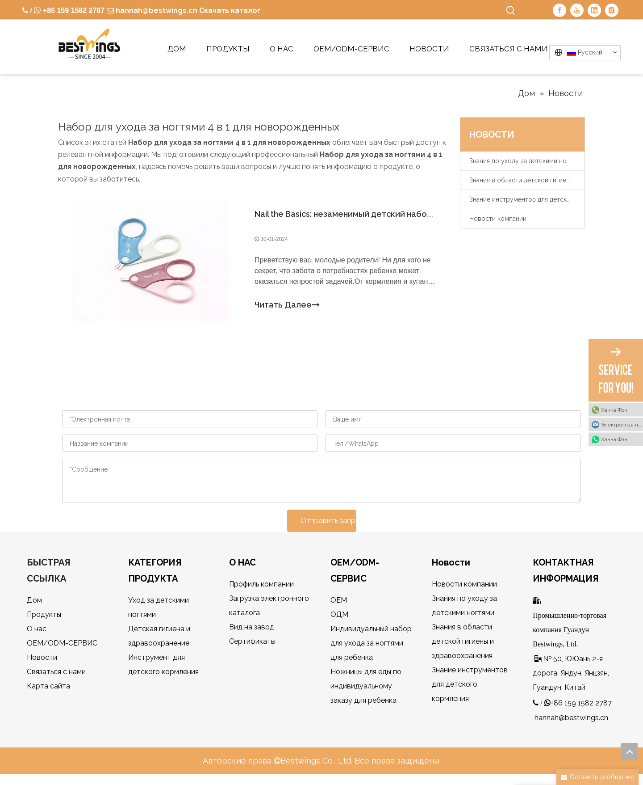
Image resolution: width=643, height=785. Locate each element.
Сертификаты (252, 641)
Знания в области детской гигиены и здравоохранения (527, 180)
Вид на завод (251, 627)
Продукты (44, 614)
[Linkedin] (594, 10)
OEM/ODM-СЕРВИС (62, 643)
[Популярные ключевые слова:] (510, 10)
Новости (42, 657)
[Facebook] (559, 10)
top (629, 751)
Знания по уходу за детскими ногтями (526, 161)
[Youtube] (577, 10)
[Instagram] (611, 10)
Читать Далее (287, 305)
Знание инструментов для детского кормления (527, 199)
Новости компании (497, 218)
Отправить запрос (328, 520)
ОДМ (339, 614)
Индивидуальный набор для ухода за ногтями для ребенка (371, 643)
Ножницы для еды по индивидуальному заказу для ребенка (365, 686)
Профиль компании (261, 584)
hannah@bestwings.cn (155, 10)
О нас (36, 629)
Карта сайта (48, 686)
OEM (338, 600)
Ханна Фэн (614, 410)
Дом (34, 600)
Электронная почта (622, 425)
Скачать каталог (229, 10)
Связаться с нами (56, 671)
